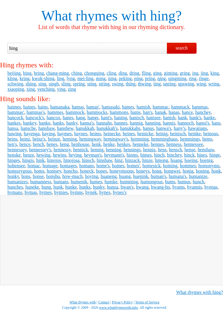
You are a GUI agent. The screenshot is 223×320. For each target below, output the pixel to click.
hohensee (16, 165)
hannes (120, 122)
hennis (149, 149)
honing (202, 170)
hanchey (203, 112)
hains (43, 106)
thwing (144, 83)
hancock (15, 117)
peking (125, 78)
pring (150, 78)
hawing (14, 133)
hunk (58, 187)
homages (68, 165)
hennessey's (40, 149)
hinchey (174, 154)
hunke (71, 187)
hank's (195, 117)
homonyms (208, 165)
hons (25, 176)
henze (28, 154)
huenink (140, 176)
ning (112, 78)
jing (204, 73)
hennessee (193, 144)
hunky (99, 187)
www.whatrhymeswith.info (118, 307)
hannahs (104, 122)
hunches (15, 187)
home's (103, 165)
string (104, 83)
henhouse (80, 144)
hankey (29, 122)
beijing (13, 73)
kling (12, 78)
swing (117, 83)
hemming (139, 138)
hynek (91, 192)
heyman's (93, 154)
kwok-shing (43, 78)
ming (101, 78)
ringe (204, 78)
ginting (170, 73)
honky (13, 176)
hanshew (65, 128)
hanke (209, 117)
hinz (119, 160)
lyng (71, 78)
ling (60, 78)
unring (169, 83)
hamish (143, 106)
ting (157, 83)
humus (184, 181)
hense (189, 149)
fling (146, 73)
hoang (176, 160)
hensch (175, 149)
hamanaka (59, 106)
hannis (169, 122)
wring (213, 83)
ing (195, 73)
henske (13, 154)
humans (61, 181)
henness (173, 144)
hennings (132, 149)
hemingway (90, 138)
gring (185, 73)
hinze (147, 160)
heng (64, 144)
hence (24, 144)
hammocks (97, 112)
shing (31, 83)
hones (101, 170)
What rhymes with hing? (199, 292)
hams (136, 112)
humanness (40, 181)
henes (52, 144)
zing (72, 89)
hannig (136, 122)
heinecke (112, 133)
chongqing (94, 73)
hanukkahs (130, 128)
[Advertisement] (109, 239)
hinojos (54, 160)
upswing (186, 83)
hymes (45, 192)
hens (162, 149)
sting (91, 83)
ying (61, 89)
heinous (210, 133)
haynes (80, 133)
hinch (159, 154)
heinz (25, 138)
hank (182, 117)
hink (40, 160)
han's (147, 112)
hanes (68, 117)
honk (216, 170)
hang (80, 117)
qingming (177, 78)
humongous (151, 181)
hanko (44, 122)
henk (96, 144)
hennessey (17, 149)
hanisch (136, 117)
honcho (71, 170)
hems (207, 138)
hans (216, 122)
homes (118, 165)
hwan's (127, 187)
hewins (59, 154)
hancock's (35, 117)
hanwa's (163, 128)
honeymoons (122, 170)
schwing (15, 83)
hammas (200, 106)
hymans (14, 192)
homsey (54, 170)
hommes (188, 165)
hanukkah (85, 128)
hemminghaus (164, 138)
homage (50, 165)
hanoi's (202, 122)
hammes (55, 112)
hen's (12, 144)
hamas (78, 106)
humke (111, 181)
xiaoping (15, 89)
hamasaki (110, 106)
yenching (46, 89)
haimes (14, 106)
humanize (198, 176)
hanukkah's (107, 128)
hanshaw (46, 128)
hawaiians (197, 128)
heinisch (178, 133)
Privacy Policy (122, 302)
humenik (79, 181)
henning (113, 149)
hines (202, 154)
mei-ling (86, 78)
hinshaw (104, 160)
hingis (28, 160)
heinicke (145, 133)
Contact (103, 302)
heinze (54, 138)
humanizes (17, 181)
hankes (13, 122)
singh (54, 83)
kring (25, 78)
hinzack (132, 160)
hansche (28, 128)
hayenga (31, 133)
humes (96, 181)
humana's (177, 176)
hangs (92, 117)
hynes (104, 192)
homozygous (19, 170)
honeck (87, 170)
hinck (189, 154)
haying (48, 133)
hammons (119, 112)
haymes (64, 133)
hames (128, 106)
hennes (157, 144)
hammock (75, 112)
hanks (58, 122)
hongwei (172, 170)
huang (125, 176)
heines (129, 133)
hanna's (87, 122)
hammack (180, 106)
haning (120, 117)
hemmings (190, 138)
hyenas (210, 187)
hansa (12, 128)
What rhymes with (94, 15)
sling (65, 83)
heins (12, 138)
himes (145, 154)
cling (111, 73)
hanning (153, 122)
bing (27, 73)
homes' (133, 165)
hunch (198, 181)
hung (46, 187)
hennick (80, 149)
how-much (72, 176)
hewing (43, 154)
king (215, 73)
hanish (169, 117)
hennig (97, 149)
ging (157, 73)
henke (109, 144)
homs (39, 170)
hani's (106, 117)
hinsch (88, 160)
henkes (123, 144)
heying (75, 154)
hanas (174, 112)
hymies (61, 192)
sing (42, 83)
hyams (179, 187)
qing (161, 78)
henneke (140, 144)
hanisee (153, 117)
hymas (31, 192)
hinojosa (71, 160)
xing (30, 89)
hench (38, 144)
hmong (161, 160)
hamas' (92, 106)
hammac (161, 106)
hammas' (15, 112)
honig (188, 170)
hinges (13, 160)
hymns (76, 192)
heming (70, 138)
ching (76, 73)
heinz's (38, 138)
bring (39, 73)
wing (201, 83)
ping (138, 78)
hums (170, 181)
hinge (214, 154)
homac (34, 165)
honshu (53, 176)
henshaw (206, 149)
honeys (143, 170)
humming (129, 181)
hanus (148, 128)
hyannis (194, 187)
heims (95, 133)
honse (38, 176)
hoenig (206, 160)
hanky (72, 122)
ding (122, 73)
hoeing (190, 160)
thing (130, 83)
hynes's (119, 192)
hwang (142, 187)
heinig (161, 133)
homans (86, 165)
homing (170, 165)
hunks (85, 187)
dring (134, 73)
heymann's (114, 154)
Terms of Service (147, 302)
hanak (160, 112)
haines (29, 106)
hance (187, 112)
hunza (112, 187)
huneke (32, 187)
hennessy (62, 149)
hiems (132, 154)
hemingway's (116, 138)
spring (79, 83)
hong (157, 170)
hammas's (35, 112)
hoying (91, 176)
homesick (152, 165)
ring (193, 78)
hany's (180, 128)
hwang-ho (160, 187)
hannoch (186, 122)
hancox (53, 117)
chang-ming (57, 73)
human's (159, 176)
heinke (194, 133)
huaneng (109, 176)
